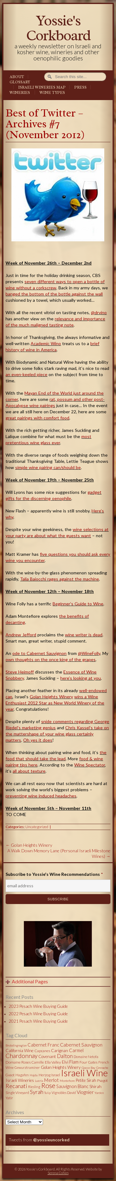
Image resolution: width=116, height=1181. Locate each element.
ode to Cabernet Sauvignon (39, 653)
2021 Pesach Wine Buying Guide (38, 1021)
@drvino (99, 312)
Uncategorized (36, 826)
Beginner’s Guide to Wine (78, 603)
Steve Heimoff (20, 671)
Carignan (59, 1050)
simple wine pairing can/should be (48, 467)
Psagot (102, 1080)
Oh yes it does (37, 740)
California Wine (19, 1050)
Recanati (16, 1085)
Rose (48, 1086)
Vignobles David (64, 1093)
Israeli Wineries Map (42, 87)
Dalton (65, 1056)
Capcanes (42, 1050)
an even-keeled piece (26, 374)
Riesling (34, 1087)
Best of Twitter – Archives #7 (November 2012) (45, 124)
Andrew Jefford (21, 634)
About (17, 76)
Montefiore (67, 1080)
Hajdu (34, 1075)
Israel (55, 1075)
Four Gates (88, 1062)
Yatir (9, 1098)
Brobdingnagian (16, 1045)
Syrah (36, 1091)
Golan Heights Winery (51, 696)
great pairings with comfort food (37, 417)
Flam (74, 1062)
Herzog (44, 1075)
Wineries (20, 92)
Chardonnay (21, 1055)
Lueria (39, 1080)
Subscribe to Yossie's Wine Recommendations (54, 874)
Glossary (20, 82)
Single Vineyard (17, 1093)
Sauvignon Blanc (72, 1086)
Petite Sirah (86, 1080)
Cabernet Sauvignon (81, 1044)
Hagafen (22, 1075)
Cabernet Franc (43, 1044)
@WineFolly (89, 653)
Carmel (76, 1050)
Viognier (85, 1092)
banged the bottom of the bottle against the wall (54, 293)
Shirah (95, 1086)
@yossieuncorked (51, 1139)
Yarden (99, 1093)
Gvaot (10, 1075)
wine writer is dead (83, 634)
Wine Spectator (89, 764)
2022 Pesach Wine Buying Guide (38, 1013)
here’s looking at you (80, 678)
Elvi (65, 1062)
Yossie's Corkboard (58, 28)
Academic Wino (46, 343)
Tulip (47, 1093)
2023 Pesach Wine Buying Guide (38, 1006)
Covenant (47, 1056)
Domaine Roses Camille (25, 1062)
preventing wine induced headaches (41, 795)
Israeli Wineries (20, 1080)
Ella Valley (53, 1062)
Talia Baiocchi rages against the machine (59, 579)
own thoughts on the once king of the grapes (51, 659)
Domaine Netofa (86, 1057)
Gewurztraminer (27, 1067)
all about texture (29, 771)
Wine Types (52, 92)
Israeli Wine (84, 1072)
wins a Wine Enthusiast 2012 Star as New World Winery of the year (55, 703)
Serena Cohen (58, 1173)
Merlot (51, 1080)
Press (80, 87)
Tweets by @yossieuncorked (35, 1148)
